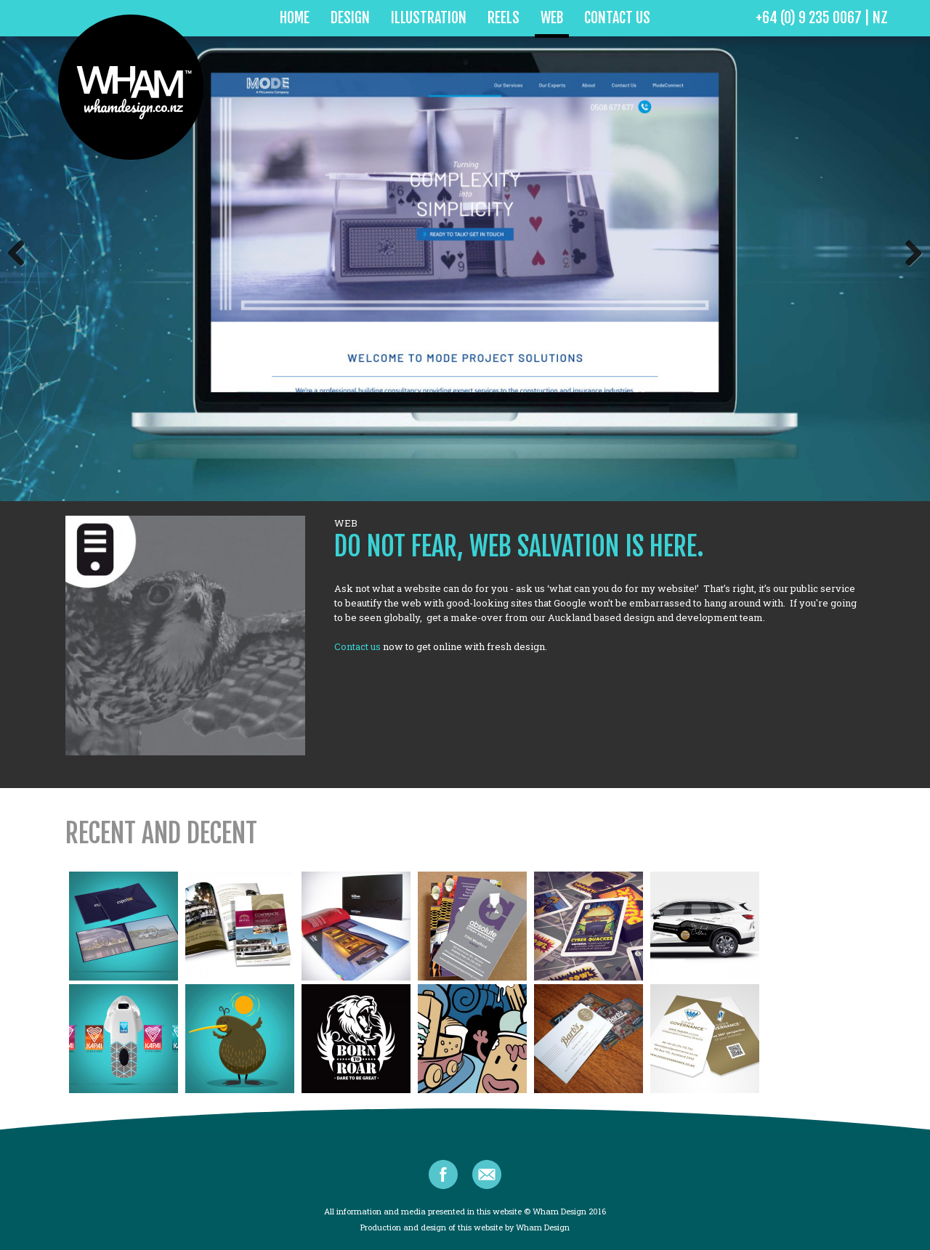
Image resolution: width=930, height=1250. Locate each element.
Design (350, 18)
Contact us (357, 646)
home (295, 18)
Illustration (428, 18)
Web (552, 18)
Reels (503, 18)
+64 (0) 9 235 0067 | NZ (822, 18)
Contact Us (617, 18)
